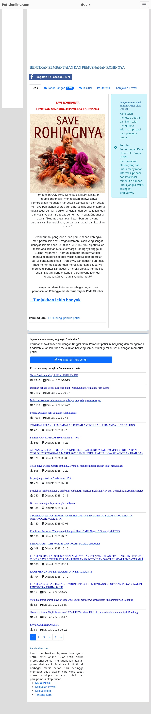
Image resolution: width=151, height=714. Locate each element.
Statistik (104, 88)
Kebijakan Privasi (126, 88)
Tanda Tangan (59, 88)
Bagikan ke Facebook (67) (49, 77)
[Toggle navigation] (144, 4)
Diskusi (85, 88)
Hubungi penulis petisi (64, 318)
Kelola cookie (43, 691)
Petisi (35, 88)
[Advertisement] (88, 38)
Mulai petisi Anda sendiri (71, 359)
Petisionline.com (15, 4)
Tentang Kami (43, 695)
